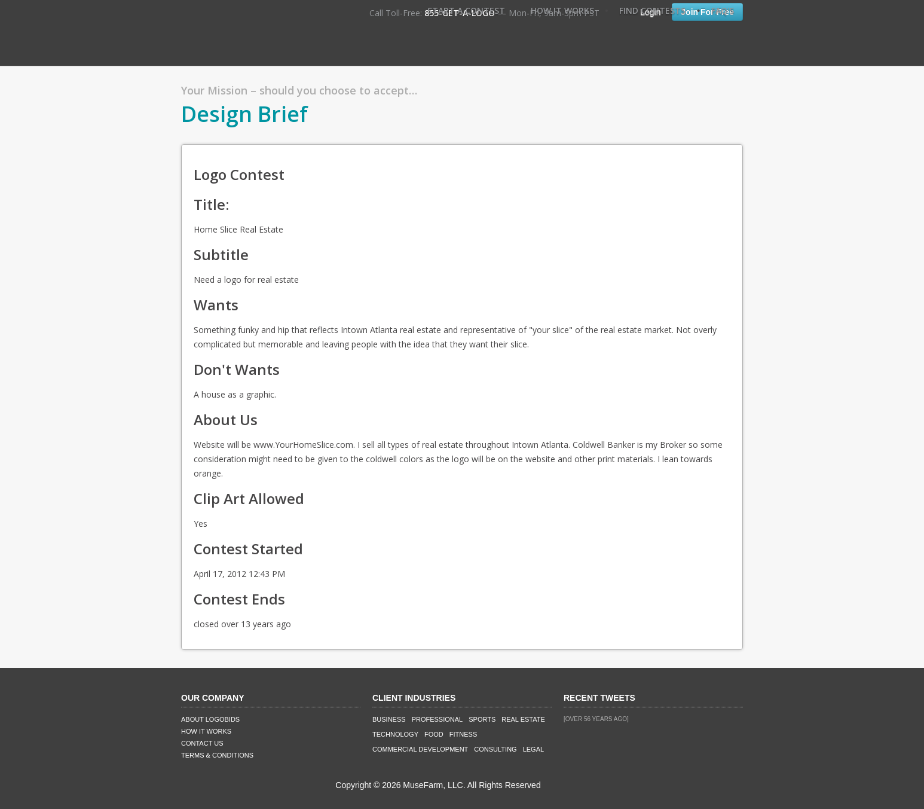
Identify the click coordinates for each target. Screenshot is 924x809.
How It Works (562, 10)
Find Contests (652, 10)
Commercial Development (420, 749)
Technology (395, 734)
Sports (482, 719)
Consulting (495, 749)
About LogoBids (210, 719)
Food (433, 734)
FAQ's (722, 10)
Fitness (463, 734)
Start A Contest (466, 10)
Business (389, 719)
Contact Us (202, 743)
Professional (437, 719)
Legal (533, 749)
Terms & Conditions (217, 755)
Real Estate (523, 719)
